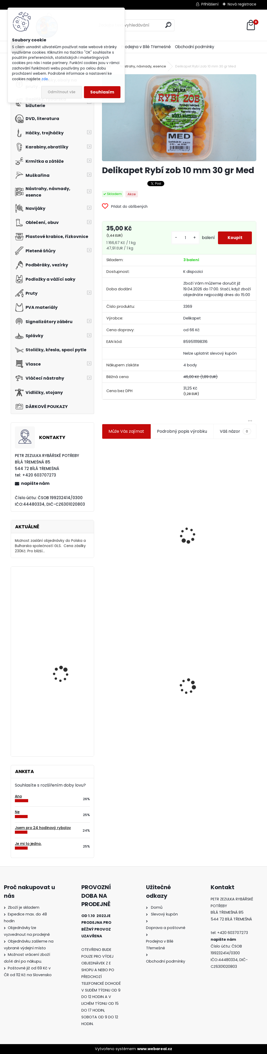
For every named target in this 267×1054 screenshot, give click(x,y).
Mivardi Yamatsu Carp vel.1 (66, 593)
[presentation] (104, 523)
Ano (18, 796)
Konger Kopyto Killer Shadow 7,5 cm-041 (217, 681)
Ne (17, 812)
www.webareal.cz (154, 1048)
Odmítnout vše (61, 92)
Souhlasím (102, 92)
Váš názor (235, 431)
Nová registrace (242, 4)
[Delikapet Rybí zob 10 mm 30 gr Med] (179, 117)
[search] (168, 25)
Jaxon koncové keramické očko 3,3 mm (137, 508)
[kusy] (183, 237)
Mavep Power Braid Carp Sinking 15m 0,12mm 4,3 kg (67, 711)
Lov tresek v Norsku (62, 663)
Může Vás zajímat (126, 431)
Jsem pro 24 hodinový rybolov (43, 827)
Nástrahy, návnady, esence (143, 66)
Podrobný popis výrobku (182, 431)
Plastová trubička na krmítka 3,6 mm (218, 507)
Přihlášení (210, 4)
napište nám (35, 483)
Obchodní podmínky (194, 46)
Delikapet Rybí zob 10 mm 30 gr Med (137, 678)
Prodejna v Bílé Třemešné (146, 46)
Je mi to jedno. (28, 843)
